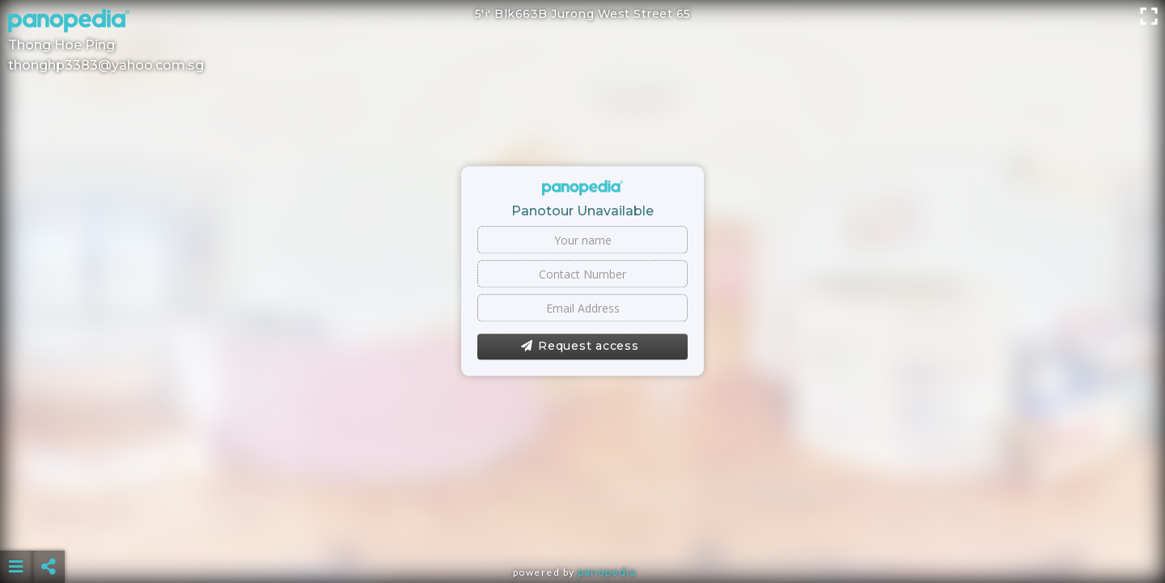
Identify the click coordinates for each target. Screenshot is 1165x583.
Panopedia (607, 572)
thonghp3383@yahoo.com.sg (106, 65)
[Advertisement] (582, 526)
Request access (579, 346)
